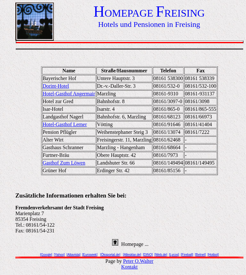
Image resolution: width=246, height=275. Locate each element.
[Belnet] (200, 254)
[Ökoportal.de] (110, 254)
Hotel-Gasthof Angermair (69, 93)
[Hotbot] (213, 254)
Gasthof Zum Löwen (64, 163)
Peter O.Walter (138, 261)
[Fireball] (187, 254)
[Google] (46, 254)
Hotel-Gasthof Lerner (65, 124)
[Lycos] (174, 254)
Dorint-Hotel (56, 86)
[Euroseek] (90, 254)
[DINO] (148, 254)
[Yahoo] (59, 254)
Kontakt (129, 267)
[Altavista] (73, 254)
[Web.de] (160, 254)
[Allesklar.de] (132, 254)
